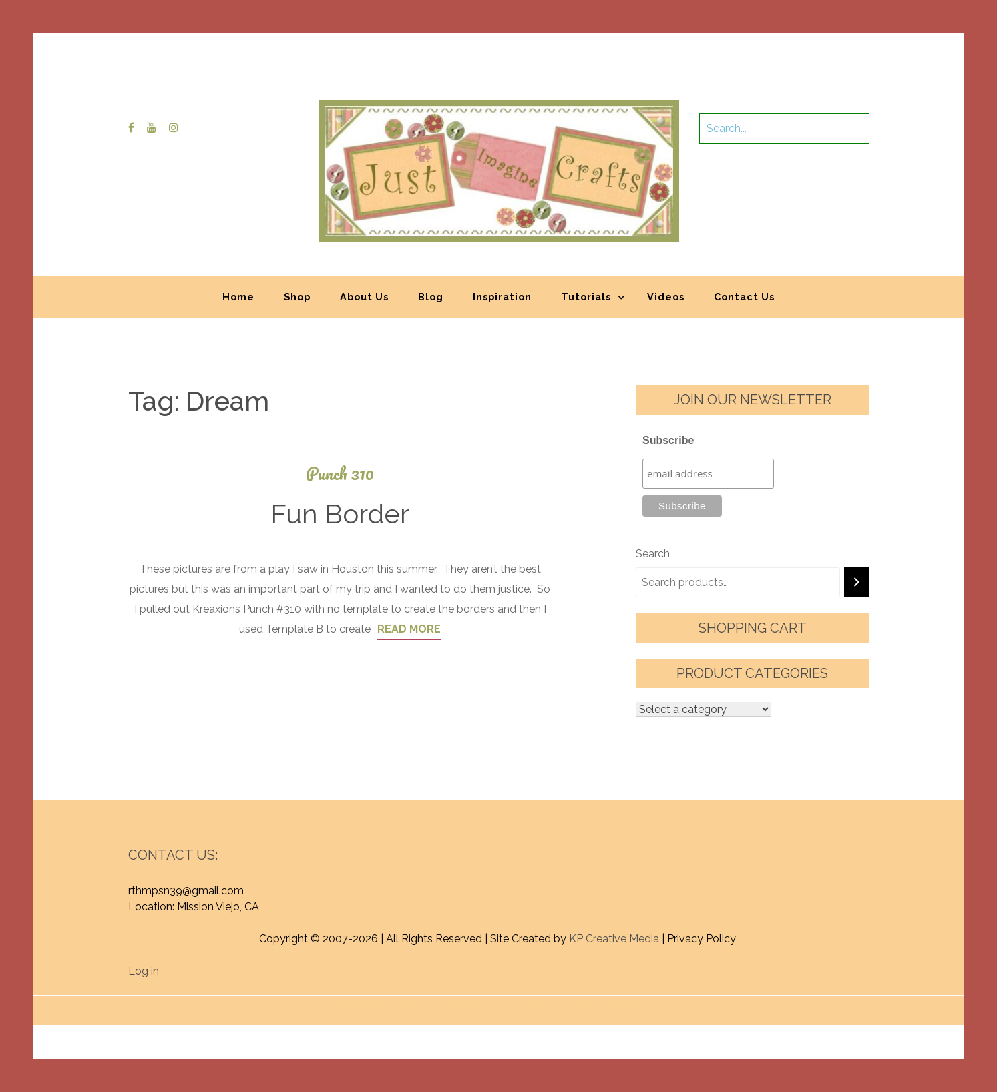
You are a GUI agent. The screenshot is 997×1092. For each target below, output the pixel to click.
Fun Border (339, 513)
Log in (143, 971)
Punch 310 (340, 473)
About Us (364, 296)
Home (238, 296)
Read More (409, 629)
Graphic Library (637, 1003)
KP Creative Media (614, 938)
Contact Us (744, 296)
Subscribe (668, 440)
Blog (430, 296)
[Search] (856, 582)
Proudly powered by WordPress (399, 1003)
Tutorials (586, 296)
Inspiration (502, 296)
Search (653, 553)
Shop (297, 296)
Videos (665, 296)
